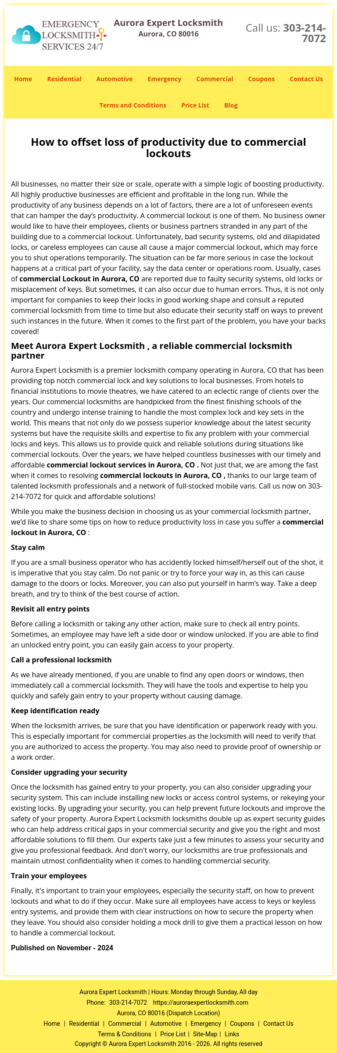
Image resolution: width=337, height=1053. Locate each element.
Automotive (115, 79)
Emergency (165, 79)
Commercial (215, 79)
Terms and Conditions (133, 105)
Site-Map (205, 1034)
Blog (230, 105)
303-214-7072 (304, 32)
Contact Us (306, 79)
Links (232, 1034)
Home (23, 79)
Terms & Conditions (124, 1034)
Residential (64, 79)
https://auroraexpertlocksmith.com (200, 1002)
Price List (195, 105)
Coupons (261, 79)
